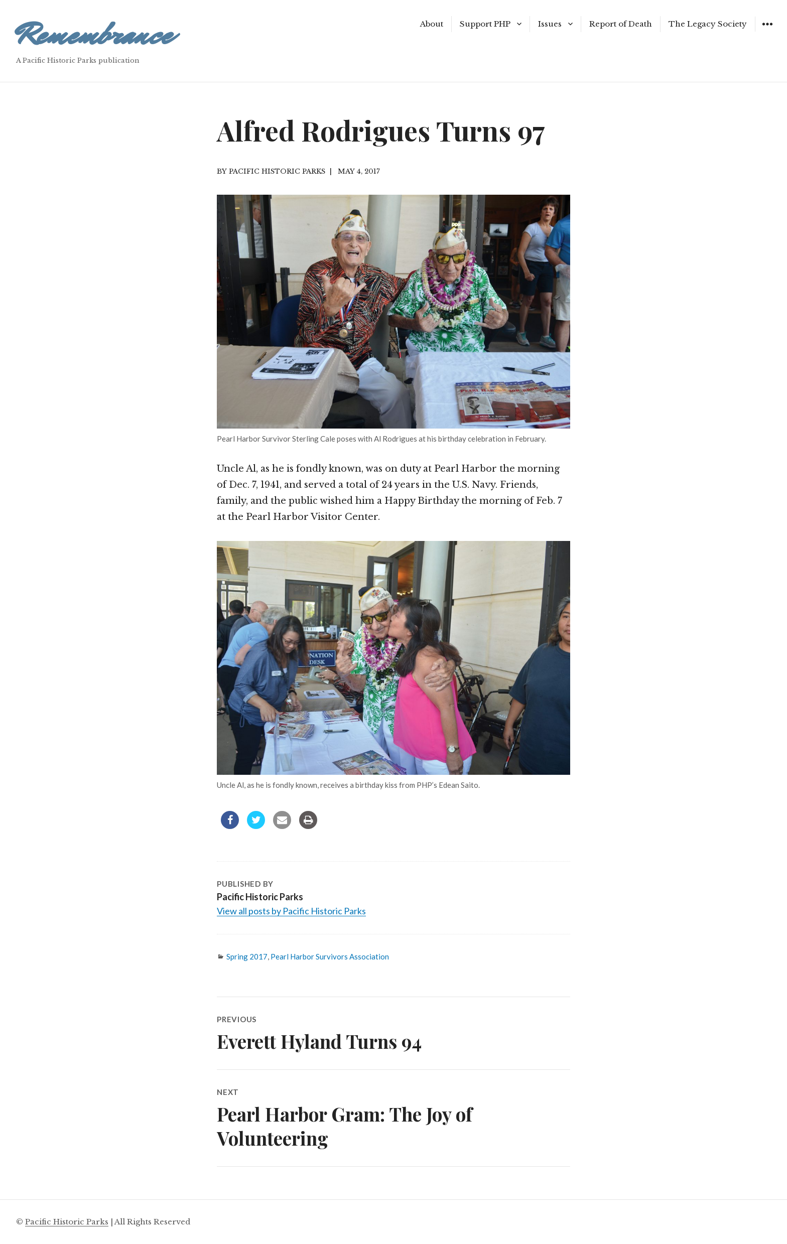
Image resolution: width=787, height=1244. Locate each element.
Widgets (767, 31)
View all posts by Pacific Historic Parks (291, 910)
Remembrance (94, 35)
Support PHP (485, 24)
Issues (550, 24)
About (431, 24)
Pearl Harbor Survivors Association (330, 956)
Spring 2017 (247, 956)
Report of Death (620, 24)
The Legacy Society (708, 24)
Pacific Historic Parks (66, 1221)
